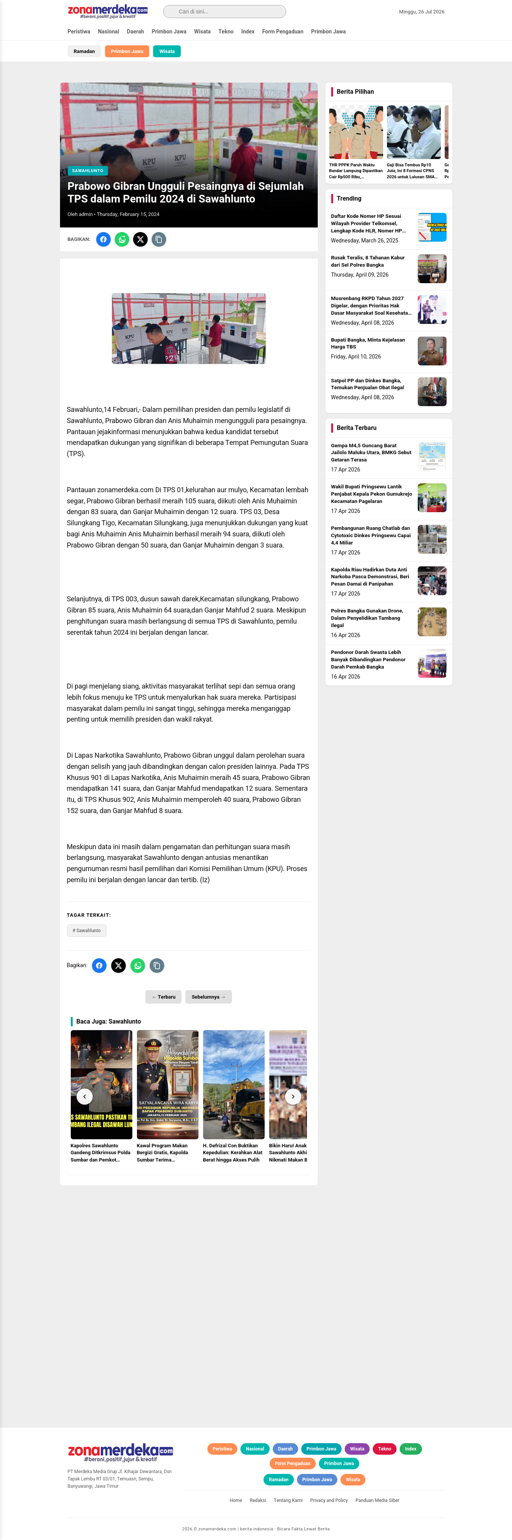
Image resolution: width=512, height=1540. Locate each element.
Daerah (135, 32)
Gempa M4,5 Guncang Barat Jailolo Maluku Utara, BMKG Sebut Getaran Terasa (371, 453)
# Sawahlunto (87, 930)
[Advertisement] (189, 1239)
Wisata (202, 32)
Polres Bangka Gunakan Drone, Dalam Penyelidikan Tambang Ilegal (367, 618)
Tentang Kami (288, 1500)
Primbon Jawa (169, 32)
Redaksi (258, 1500)
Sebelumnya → (208, 997)
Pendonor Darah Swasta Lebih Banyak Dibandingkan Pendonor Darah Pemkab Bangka (368, 660)
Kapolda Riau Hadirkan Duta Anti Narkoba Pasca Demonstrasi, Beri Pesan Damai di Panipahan (370, 577)
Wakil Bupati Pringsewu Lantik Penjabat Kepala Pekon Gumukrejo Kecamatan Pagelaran (371, 494)
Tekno (226, 32)
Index (248, 32)
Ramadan (84, 51)
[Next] (293, 1097)
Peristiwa (79, 32)
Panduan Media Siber (377, 1500)
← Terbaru (163, 997)
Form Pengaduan (283, 32)
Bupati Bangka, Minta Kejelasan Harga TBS (368, 343)
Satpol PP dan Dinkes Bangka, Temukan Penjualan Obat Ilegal (367, 384)
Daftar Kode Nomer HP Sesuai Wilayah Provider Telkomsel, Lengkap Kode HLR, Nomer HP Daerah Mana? (366, 227)
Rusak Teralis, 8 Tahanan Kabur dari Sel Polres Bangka (368, 261)
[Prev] (85, 1097)
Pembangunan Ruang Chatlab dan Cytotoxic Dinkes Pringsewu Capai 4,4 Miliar (371, 535)
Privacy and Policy (329, 1500)
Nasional (108, 32)
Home (236, 1500)
